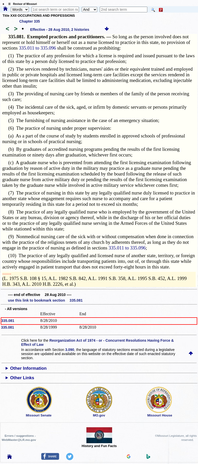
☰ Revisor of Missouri (21, 4)
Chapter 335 (29, 21)
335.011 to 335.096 (37, 48)
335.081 (7, 321)
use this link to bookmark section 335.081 (45, 300)
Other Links (22, 377)
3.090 (69, 350)
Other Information (28, 368)
